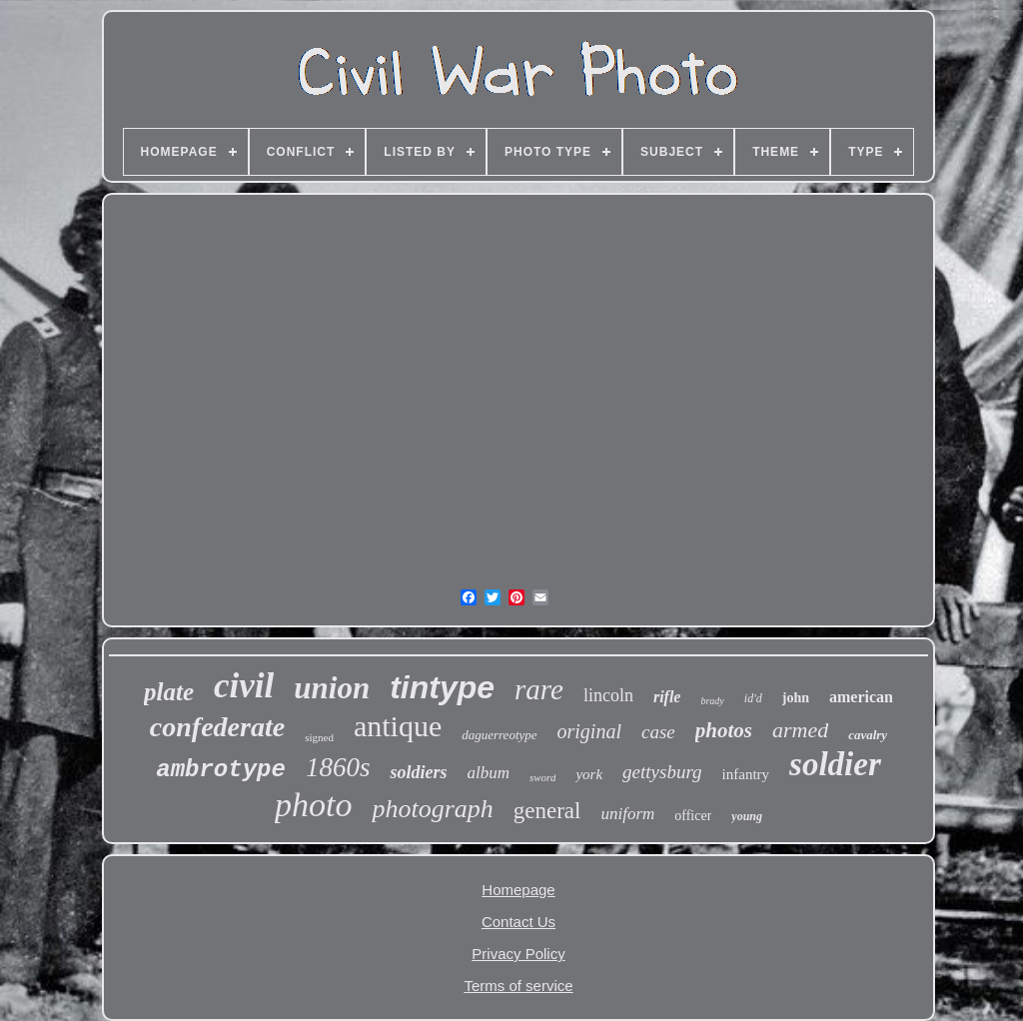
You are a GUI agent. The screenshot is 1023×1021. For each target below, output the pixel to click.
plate (169, 691)
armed (800, 729)
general (547, 810)
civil (244, 685)
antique (398, 725)
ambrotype (221, 769)
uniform (627, 813)
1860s (338, 767)
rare (538, 689)
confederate (217, 726)
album (488, 772)
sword (542, 777)
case (658, 731)
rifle (667, 696)
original (589, 731)
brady (711, 700)
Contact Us (518, 921)
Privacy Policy (518, 953)
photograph (432, 808)
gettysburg (662, 771)
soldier (835, 764)
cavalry (867, 734)
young (746, 816)
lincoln (608, 695)
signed (319, 737)
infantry (745, 774)
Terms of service (518, 985)
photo (313, 804)
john (795, 697)
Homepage (518, 889)
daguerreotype (499, 734)
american (861, 696)
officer (692, 815)
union (332, 687)
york (588, 774)
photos (723, 730)
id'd (753, 698)
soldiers (418, 772)
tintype (442, 687)
